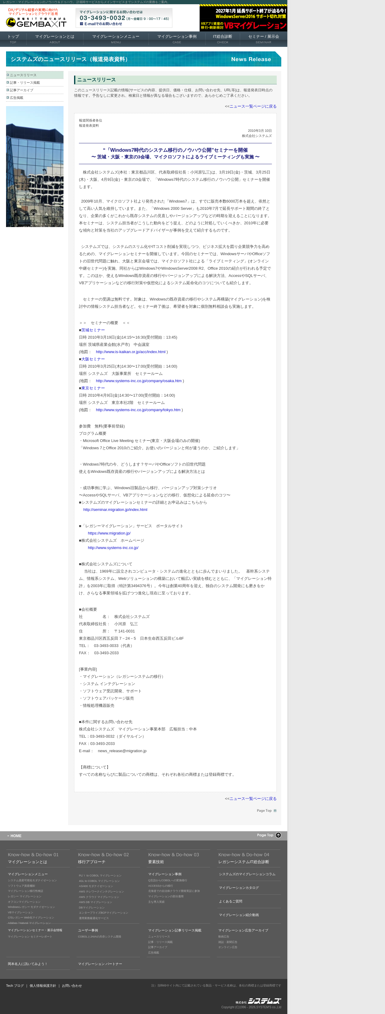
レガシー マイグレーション (24, 896)
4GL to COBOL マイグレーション (99, 880)
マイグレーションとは (54, 39)
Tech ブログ (15, 985)
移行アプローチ (92, 862)
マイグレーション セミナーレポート (30, 936)
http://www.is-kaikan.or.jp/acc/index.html (130, 351)
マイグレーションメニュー (115, 39)
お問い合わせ (72, 985)
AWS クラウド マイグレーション (99, 897)
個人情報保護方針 (43, 985)
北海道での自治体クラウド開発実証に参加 (174, 890)
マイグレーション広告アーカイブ (243, 930)
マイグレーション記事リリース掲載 (174, 930)
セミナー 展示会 (263, 39)
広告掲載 (16, 97)
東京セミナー (93, 388)
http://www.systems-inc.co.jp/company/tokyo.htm (138, 410)
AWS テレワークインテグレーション (101, 891)
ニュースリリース (23, 75)
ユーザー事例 (88, 930)
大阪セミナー (93, 359)
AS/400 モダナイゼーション (96, 886)
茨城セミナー (93, 330)
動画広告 (223, 936)
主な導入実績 (156, 901)
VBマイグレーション (20, 912)
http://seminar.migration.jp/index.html (115, 509)
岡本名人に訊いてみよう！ (28, 964)
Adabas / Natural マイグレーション (29, 923)
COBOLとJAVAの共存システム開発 (99, 936)
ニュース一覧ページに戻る (253, 106)
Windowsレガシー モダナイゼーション (31, 906)
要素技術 (156, 862)
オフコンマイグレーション (24, 901)
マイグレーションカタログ (239, 887)
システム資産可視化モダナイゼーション (32, 880)
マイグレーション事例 (177, 39)
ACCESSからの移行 (160, 885)
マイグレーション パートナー (100, 964)
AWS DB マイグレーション (95, 902)
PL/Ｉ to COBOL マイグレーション (100, 875)
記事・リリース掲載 (25, 82)
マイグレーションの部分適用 (166, 896)
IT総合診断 (222, 39)
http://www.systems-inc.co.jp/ (113, 547)
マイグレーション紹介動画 (239, 915)
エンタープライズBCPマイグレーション (103, 912)
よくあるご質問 (230, 901)
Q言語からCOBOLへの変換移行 (167, 880)
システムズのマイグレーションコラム (247, 874)
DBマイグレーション (92, 907)
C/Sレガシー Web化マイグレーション (31, 917)
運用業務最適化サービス (94, 918)
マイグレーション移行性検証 (25, 890)
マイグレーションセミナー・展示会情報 (35, 930)
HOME (16, 836)
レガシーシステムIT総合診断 (243, 862)
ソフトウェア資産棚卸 (21, 885)
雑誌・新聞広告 (227, 942)
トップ (13, 39)
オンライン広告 (227, 947)
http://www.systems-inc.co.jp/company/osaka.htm (138, 381)
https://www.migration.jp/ (109, 533)
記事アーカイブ (21, 90)
